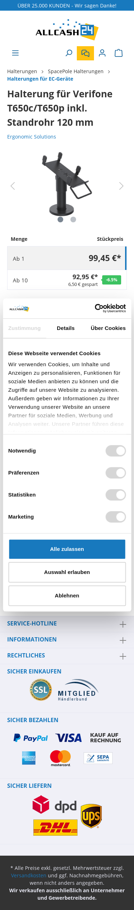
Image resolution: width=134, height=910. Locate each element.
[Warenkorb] (118, 53)
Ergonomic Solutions (31, 136)
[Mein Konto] (102, 53)
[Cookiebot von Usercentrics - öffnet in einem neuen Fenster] (95, 308)
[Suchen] (68, 53)
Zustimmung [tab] (24, 328)
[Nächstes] (121, 185)
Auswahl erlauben (67, 572)
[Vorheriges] (12, 185)
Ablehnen (67, 595)
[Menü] (15, 53)
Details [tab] (66, 328)
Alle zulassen (67, 549)
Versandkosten (28, 875)
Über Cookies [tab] (108, 328)
